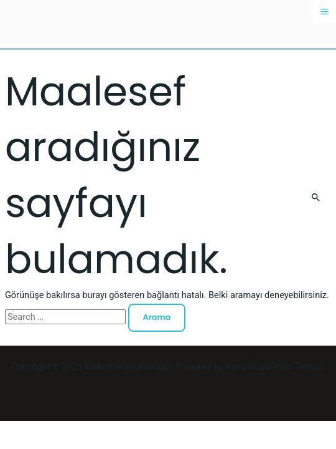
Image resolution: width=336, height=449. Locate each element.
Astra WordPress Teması (275, 366)
